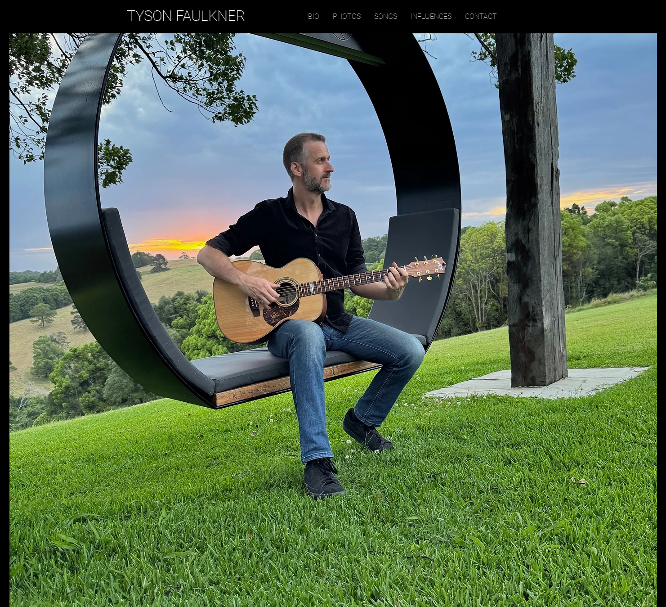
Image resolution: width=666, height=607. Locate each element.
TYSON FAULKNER (186, 15)
